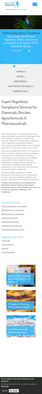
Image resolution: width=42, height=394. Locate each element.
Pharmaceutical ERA (10, 218)
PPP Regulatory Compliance (13, 210)
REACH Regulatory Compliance (14, 206)
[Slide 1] (14, 66)
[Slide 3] (20, 66)
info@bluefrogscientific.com (16, 9)
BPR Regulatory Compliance (13, 214)
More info (5, 386)
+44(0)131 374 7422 (12, 12)
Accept (4, 391)
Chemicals (6, 241)
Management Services (10, 222)
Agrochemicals (7, 244)
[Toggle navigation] (34, 4)
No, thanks (14, 391)
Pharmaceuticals (8, 252)
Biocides (5, 248)
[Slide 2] (17, 66)
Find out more (17, 51)
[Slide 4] (22, 66)
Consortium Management (12, 226)
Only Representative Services (13, 229)
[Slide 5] (25, 66)
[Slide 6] (28, 66)
